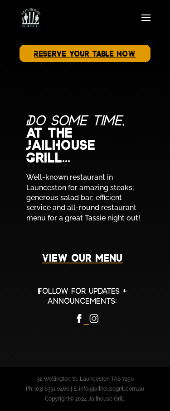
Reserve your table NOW (85, 53)
